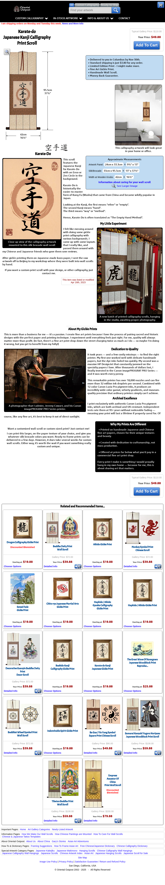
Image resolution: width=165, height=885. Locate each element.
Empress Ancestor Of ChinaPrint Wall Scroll (112, 780)
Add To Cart (147, 45)
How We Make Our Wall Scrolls (37, 834)
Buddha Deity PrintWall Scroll (62, 548)
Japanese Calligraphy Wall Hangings (20, 853)
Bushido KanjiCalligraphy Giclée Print (62, 667)
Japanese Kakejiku (45, 850)
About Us (31, 841)
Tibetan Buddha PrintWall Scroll (62, 803)
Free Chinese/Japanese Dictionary (97, 846)
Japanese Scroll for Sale (135, 853)
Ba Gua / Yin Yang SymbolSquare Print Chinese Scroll (102, 734)
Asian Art (88, 853)
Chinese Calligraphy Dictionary (132, 846)
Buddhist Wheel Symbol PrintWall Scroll (22, 734)
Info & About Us (100, 18)
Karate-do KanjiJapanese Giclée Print (102, 667)
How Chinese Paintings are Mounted (73, 834)
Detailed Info (50, 566)
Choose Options (12, 566)
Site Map (82, 857)
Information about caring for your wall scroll (124, 182)
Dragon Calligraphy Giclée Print (23, 542)
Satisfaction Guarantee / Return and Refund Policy (100, 861)
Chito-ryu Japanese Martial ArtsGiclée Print (62, 605)
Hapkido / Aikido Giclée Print (142, 605)
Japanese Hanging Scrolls (108, 853)
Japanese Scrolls (49, 853)
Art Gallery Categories (39, 829)
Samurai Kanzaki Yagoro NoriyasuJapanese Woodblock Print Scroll (142, 735)
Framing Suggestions (41, 846)
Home (23, 829)
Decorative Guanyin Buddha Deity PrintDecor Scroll (22, 671)
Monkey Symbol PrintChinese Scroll (142, 548)
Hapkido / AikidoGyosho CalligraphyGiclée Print (102, 605)
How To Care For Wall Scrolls (108, 834)
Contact (124, 18)
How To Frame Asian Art (66, 846)
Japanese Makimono (67, 850)
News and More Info (72, 23)
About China (44, 841)
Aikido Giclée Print (102, 544)
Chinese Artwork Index (71, 853)
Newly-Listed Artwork (62, 829)
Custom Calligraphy (31, 18)
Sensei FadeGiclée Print (22, 608)
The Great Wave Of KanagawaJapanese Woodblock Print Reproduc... (142, 663)
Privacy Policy (66, 861)
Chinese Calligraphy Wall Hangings (114, 850)
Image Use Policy (48, 861)
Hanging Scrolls (87, 850)
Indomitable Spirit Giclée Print (62, 731)
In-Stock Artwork (67, 18)
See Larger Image (125, 185)
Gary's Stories (59, 841)
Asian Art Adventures (78, 841)
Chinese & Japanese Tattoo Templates (21, 836)
